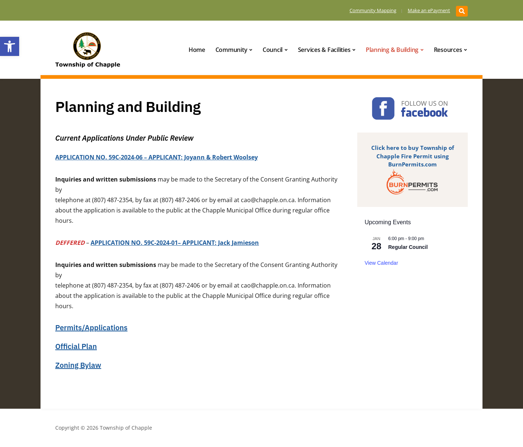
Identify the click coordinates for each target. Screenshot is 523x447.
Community (231, 50)
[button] (9, 46)
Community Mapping (373, 10)
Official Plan (76, 346)
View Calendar (381, 263)
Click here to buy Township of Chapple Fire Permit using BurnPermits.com (412, 156)
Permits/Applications (91, 327)
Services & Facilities (324, 50)
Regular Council (408, 247)
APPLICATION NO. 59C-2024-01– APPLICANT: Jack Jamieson (175, 243)
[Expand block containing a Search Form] (462, 11)
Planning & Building (392, 50)
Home (197, 50)
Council (272, 50)
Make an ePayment (429, 10)
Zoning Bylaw (78, 365)
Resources (448, 50)
